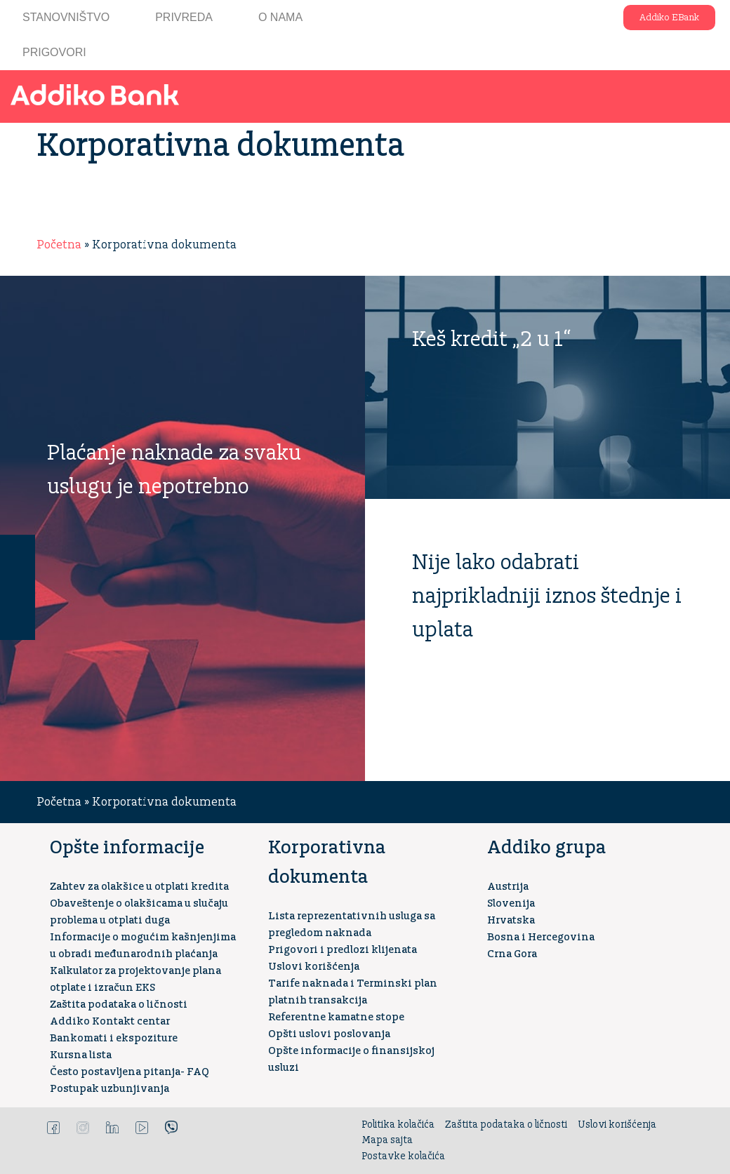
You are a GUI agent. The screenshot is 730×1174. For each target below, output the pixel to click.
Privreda (184, 17)
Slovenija (511, 903)
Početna (58, 245)
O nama (280, 17)
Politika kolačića (397, 1125)
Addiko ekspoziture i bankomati (594, 17)
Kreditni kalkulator (17, 622)
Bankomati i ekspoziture (114, 1038)
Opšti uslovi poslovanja (329, 1034)
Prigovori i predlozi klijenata (342, 949)
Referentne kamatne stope (336, 1017)
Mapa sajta (387, 1140)
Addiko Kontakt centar (110, 1021)
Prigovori (54, 52)
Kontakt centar (17, 552)
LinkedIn (112, 1127)
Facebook (53, 1127)
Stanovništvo (65, 17)
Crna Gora (512, 954)
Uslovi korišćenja (313, 966)
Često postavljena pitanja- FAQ (129, 1072)
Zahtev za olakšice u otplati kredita (139, 886)
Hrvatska (511, 920)
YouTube (142, 1127)
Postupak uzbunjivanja (109, 1088)
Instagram (83, 1127)
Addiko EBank (669, 18)
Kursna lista (81, 1055)
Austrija (508, 886)
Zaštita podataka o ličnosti (118, 1004)
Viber (171, 1127)
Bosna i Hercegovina (541, 937)
